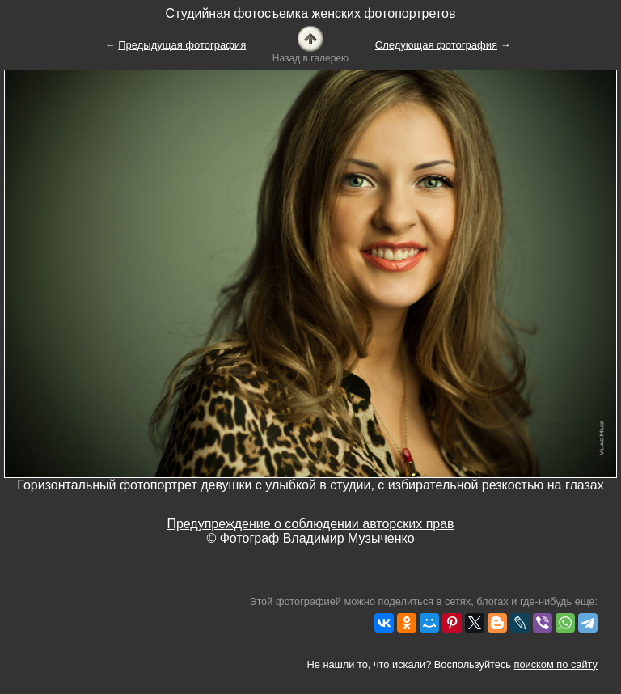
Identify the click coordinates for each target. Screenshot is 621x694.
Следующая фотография (436, 45)
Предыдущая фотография (182, 45)
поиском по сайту (556, 664)
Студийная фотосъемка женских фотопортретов (311, 13)
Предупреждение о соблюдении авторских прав (310, 524)
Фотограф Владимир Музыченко (317, 538)
